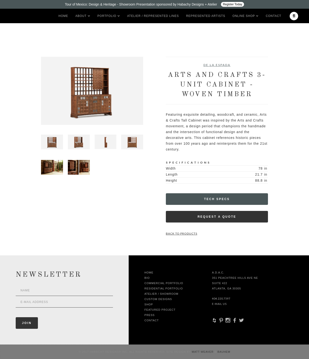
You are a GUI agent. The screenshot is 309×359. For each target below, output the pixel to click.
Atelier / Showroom (161, 293)
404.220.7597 (221, 298)
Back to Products (181, 233)
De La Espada (217, 65)
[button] (81, 16)
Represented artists (205, 16)
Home (63, 16)
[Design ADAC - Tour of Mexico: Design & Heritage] (154, 4)
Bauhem (223, 351)
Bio (147, 277)
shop (148, 304)
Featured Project (160, 309)
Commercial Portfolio (163, 283)
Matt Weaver (203, 351)
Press (149, 315)
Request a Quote (216, 216)
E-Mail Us (219, 303)
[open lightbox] (92, 91)
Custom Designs (158, 299)
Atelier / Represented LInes (153, 16)
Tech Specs (217, 199)
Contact (273, 16)
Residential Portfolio (163, 288)
